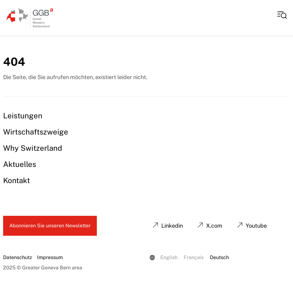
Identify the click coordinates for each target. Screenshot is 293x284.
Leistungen (22, 115)
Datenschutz (17, 257)
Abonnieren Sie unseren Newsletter (50, 226)
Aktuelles (19, 164)
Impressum (50, 257)
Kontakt (16, 180)
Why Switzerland (32, 148)
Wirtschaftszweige (35, 131)
